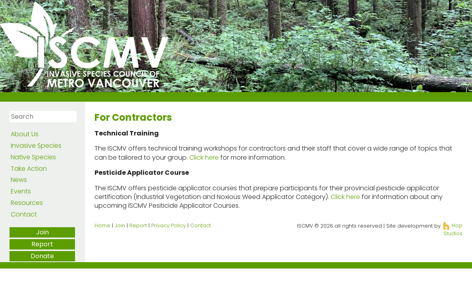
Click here (204, 157)
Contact (24, 214)
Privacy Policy (168, 225)
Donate (42, 256)
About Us (25, 134)
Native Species (33, 157)
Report (42, 244)
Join (42, 232)
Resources (27, 202)
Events (21, 191)
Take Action (29, 168)
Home (102, 225)
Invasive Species (36, 145)
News (19, 179)
